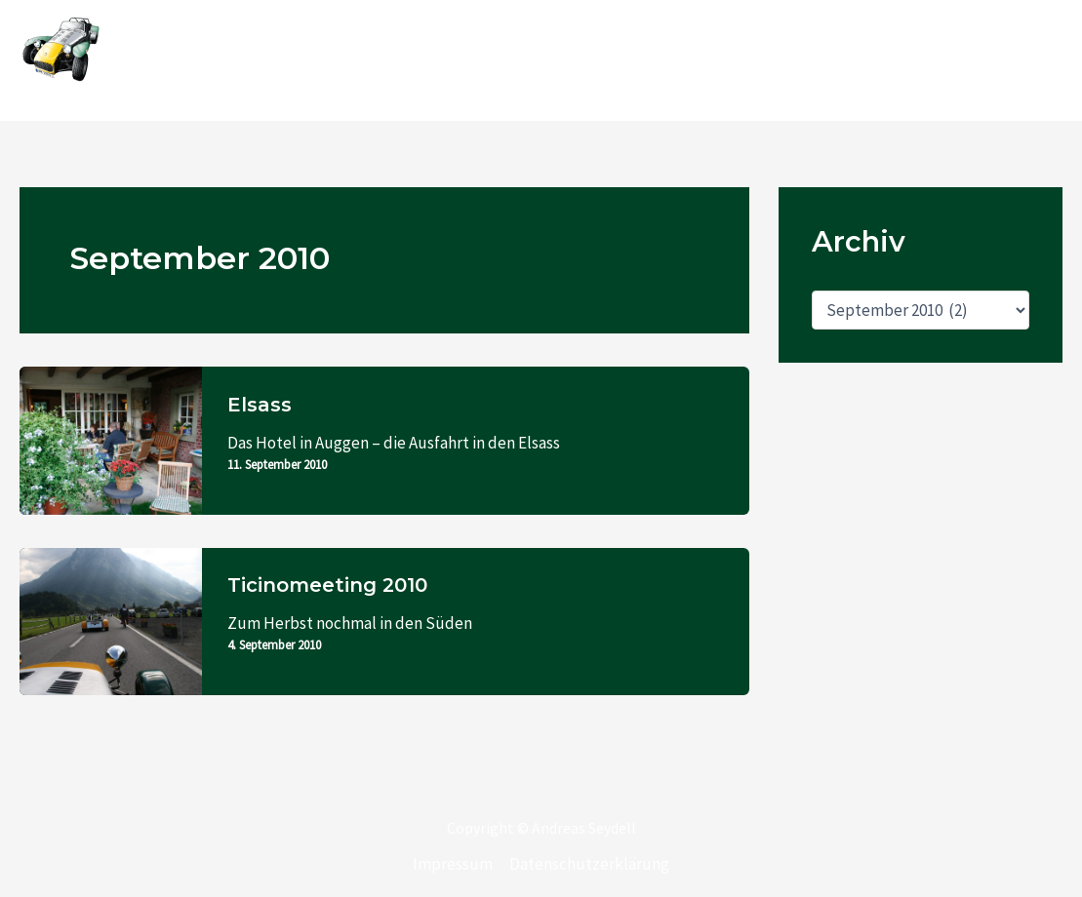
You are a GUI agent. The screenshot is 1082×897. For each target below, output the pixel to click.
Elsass (259, 404)
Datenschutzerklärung (589, 864)
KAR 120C (578, 60)
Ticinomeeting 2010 (327, 585)
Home (491, 60)
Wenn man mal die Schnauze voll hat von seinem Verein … (844, 60)
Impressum (453, 864)
